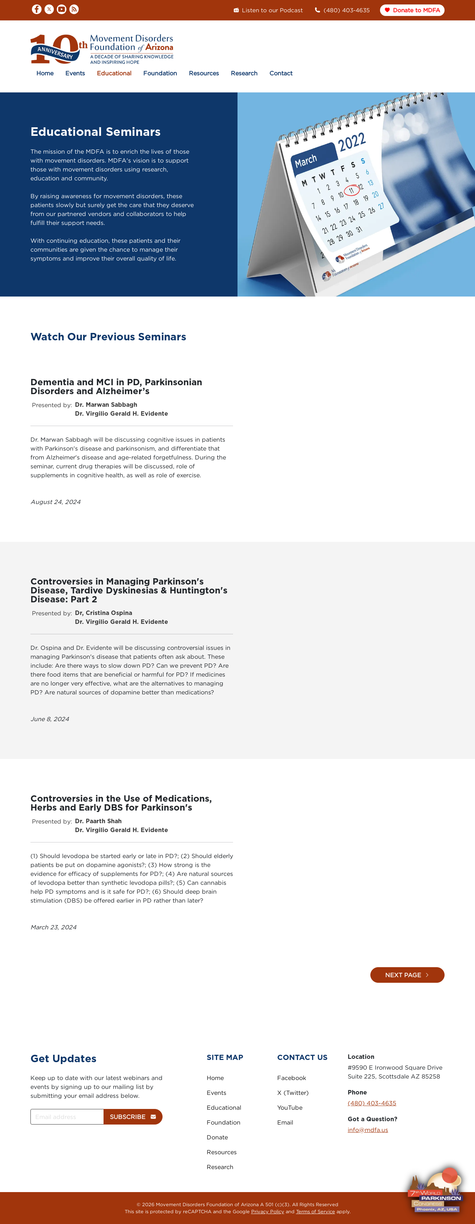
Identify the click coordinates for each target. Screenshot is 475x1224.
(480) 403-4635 (342, 10)
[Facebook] (36, 10)
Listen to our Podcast (268, 10)
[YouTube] (61, 10)
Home (44, 73)
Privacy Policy (267, 1211)
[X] (49, 10)
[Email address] (67, 1117)
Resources (204, 73)
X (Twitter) (293, 1092)
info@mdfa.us (368, 1129)
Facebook (291, 1077)
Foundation (160, 73)
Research (244, 73)
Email (285, 1122)
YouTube (289, 1107)
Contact (280, 73)
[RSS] (74, 9)
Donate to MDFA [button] (412, 10)
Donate (217, 1137)
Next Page (407, 975)
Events (75, 73)
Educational (114, 73)
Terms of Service (315, 1211)
